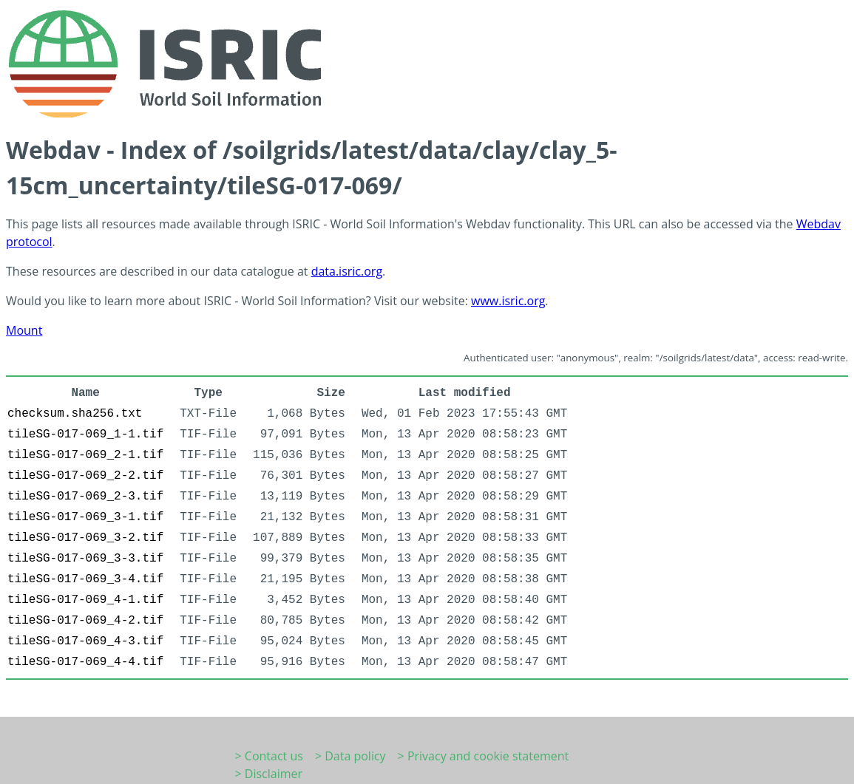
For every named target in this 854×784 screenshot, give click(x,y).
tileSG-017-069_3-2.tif (85, 538)
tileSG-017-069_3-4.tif (85, 579)
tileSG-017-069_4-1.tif (85, 600)
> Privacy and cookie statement (483, 756)
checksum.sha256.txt (74, 414)
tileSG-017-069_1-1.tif (85, 434)
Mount (24, 330)
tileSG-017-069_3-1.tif (85, 517)
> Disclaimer (269, 774)
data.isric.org (346, 271)
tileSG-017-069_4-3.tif (85, 641)
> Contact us (269, 756)
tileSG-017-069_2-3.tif (85, 496)
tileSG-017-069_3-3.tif (85, 558)
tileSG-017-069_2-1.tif (85, 455)
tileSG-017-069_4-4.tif (85, 662)
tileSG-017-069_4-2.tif (85, 621)
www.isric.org (508, 301)
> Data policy (350, 756)
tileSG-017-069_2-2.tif (85, 476)
